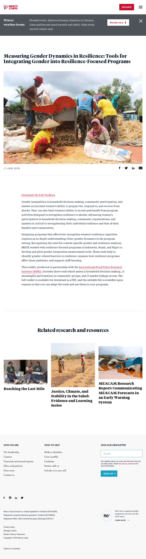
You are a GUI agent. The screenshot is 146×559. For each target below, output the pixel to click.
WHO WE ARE (11, 445)
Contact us (9, 475)
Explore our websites (12, 549)
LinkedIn (16, 497)
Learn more (120, 520)
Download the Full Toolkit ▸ (38, 195)
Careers (8, 456)
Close (140, 21)
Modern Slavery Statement (14, 534)
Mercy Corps (11, 7)
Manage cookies (10, 531)
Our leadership (11, 452)
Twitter (22, 497)
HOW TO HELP (52, 445)
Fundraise (49, 461)
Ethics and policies (13, 465)
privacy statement (129, 464)
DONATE (127, 7)
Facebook (4, 497)
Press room (9, 470)
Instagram (10, 497)
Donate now (116, 22)
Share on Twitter (126, 168)
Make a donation (53, 452)
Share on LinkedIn (133, 168)
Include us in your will (55, 470)
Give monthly (51, 456)
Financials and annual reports (18, 461)
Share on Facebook (119, 168)
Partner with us (51, 465)
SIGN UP (108, 473)
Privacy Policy (9, 527)
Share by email (140, 168)
